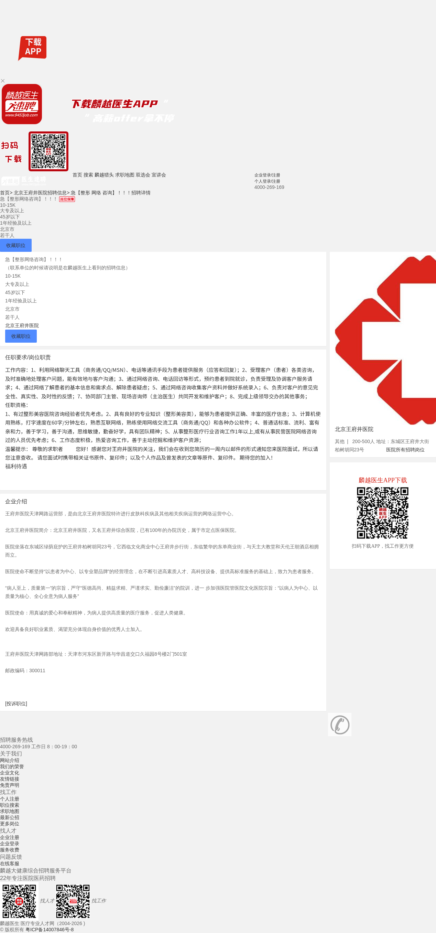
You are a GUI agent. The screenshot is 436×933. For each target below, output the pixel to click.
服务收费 (9, 849)
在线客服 (9, 863)
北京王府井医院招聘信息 (41, 192)
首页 (77, 175)
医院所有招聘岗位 (405, 449)
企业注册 (9, 837)
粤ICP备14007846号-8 (49, 929)
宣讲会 (159, 175)
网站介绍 (9, 760)
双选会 (143, 175)
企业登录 (9, 843)
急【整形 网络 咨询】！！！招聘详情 (111, 192)
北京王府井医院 (22, 325)
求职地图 (124, 175)
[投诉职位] (16, 703)
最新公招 (9, 817)
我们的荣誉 (12, 766)
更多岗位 (9, 823)
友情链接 (9, 779)
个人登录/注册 (267, 181)
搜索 (88, 175)
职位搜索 (9, 805)
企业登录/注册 (267, 175)
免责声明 (9, 785)
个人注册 (9, 799)
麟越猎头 (104, 175)
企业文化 (9, 772)
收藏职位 (15, 245)
